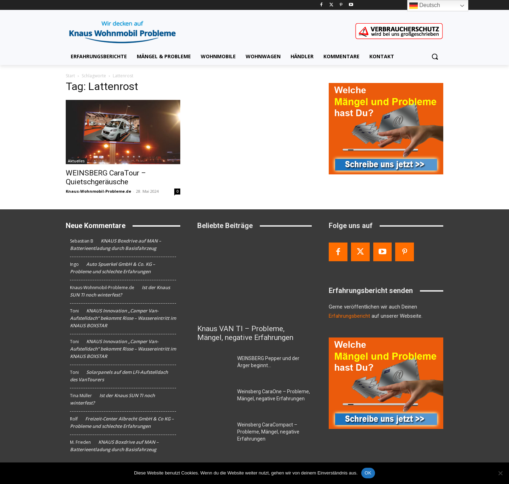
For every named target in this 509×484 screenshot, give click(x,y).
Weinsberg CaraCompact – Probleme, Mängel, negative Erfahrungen (268, 432)
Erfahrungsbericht (349, 316)
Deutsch (424, 5)
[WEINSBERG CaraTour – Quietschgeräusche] (123, 132)
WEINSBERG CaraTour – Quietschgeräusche (106, 177)
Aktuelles (76, 161)
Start (70, 76)
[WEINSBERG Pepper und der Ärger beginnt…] (214, 367)
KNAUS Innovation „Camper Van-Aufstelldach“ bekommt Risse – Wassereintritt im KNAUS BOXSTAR (123, 318)
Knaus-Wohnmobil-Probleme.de (98, 191)
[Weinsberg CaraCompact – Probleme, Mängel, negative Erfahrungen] (214, 433)
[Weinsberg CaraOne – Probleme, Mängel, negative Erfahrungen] (214, 400)
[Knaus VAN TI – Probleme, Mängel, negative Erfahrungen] (254, 278)
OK (368, 473)
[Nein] (500, 473)
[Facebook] (321, 5)
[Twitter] (331, 5)
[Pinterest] (341, 5)
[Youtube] (351, 5)
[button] (434, 56)
